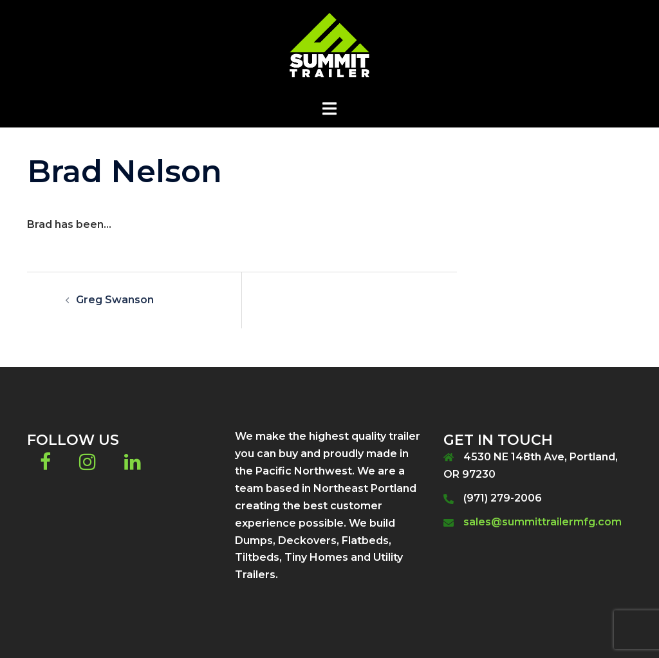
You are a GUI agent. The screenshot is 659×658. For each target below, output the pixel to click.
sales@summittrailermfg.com (542, 522)
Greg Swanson (115, 300)
